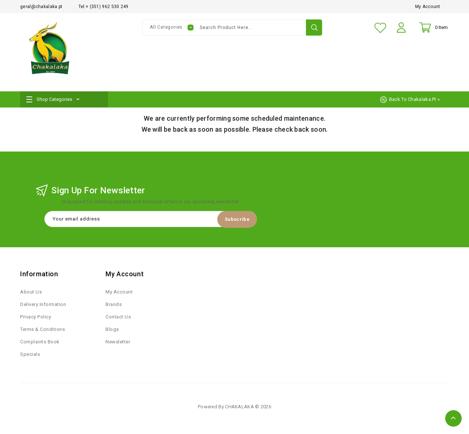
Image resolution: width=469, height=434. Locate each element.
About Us (31, 293)
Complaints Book (40, 343)
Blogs (112, 330)
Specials (30, 355)
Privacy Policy (35, 318)
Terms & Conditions (42, 330)
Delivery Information (43, 305)
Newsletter (118, 343)
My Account (427, 6)
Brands (114, 305)
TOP (453, 418)
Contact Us (118, 318)
